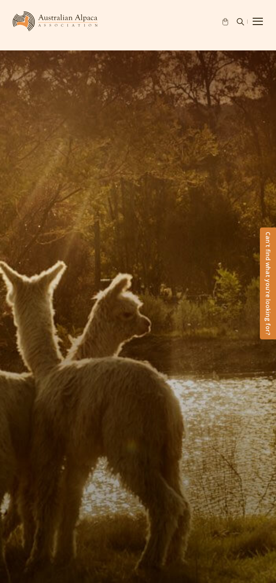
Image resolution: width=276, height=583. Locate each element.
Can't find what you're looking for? (268, 283)
